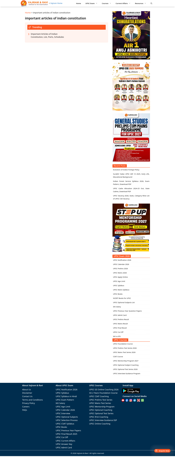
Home (78, 3)
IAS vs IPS (117, 336)
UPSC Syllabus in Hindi (66, 396)
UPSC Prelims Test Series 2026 (125, 348)
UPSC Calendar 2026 (121, 264)
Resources (141, 3)
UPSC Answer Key (64, 444)
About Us (26, 389)
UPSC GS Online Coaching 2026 (104, 389)
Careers (25, 406)
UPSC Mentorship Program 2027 (125, 361)
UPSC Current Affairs (65, 440)
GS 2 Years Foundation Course (103, 393)
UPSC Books (118, 294)
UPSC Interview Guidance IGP (103, 420)
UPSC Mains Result (120, 323)
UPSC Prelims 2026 (120, 268)
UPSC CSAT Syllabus (65, 423)
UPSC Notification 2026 (122, 260)
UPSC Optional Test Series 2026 (125, 369)
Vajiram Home (56, 3)
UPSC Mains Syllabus (121, 290)
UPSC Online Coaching (99, 423)
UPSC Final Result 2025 (66, 434)
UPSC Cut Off (118, 332)
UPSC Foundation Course (123, 344)
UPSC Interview (63, 413)
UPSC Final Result (120, 328)
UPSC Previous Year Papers (68, 430)
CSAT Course (118, 356)
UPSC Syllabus (118, 285)
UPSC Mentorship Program (101, 406)
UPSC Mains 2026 (120, 273)
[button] (151, 3)
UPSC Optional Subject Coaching (126, 365)
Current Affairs (124, 3)
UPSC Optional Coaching (100, 410)
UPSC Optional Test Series (101, 413)
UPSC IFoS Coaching (98, 417)
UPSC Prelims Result (121, 319)
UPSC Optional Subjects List (124, 302)
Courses (107, 3)
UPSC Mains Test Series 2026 (124, 352)
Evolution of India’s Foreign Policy (126, 170)
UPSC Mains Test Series (100, 403)
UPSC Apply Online (120, 277)
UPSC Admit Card (120, 315)
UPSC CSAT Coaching (99, 396)
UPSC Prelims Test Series (100, 399)
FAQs (24, 410)
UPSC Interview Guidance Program (126, 373)
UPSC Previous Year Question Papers (127, 311)
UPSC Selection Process (67, 420)
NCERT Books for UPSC (122, 298)
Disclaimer (27, 393)
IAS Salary (117, 307)
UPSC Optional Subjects (67, 417)
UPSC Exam (92, 3)
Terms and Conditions (32, 399)
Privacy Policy (28, 403)
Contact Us (27, 396)
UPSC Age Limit (119, 281)
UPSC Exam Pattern (65, 399)
